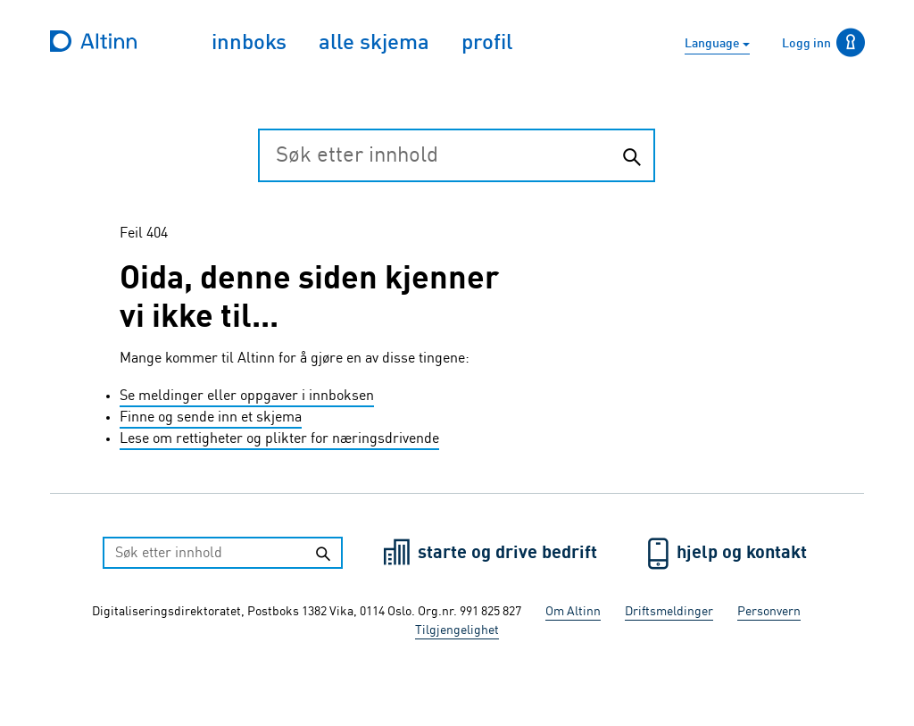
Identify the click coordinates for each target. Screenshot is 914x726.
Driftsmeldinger (669, 611)
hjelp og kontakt (742, 554)
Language (714, 44)
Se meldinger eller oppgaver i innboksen (247, 396)
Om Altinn (573, 611)
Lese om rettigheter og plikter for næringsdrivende (279, 439)
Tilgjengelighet (457, 630)
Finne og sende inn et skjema (211, 418)
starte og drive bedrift (510, 554)
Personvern (769, 611)
